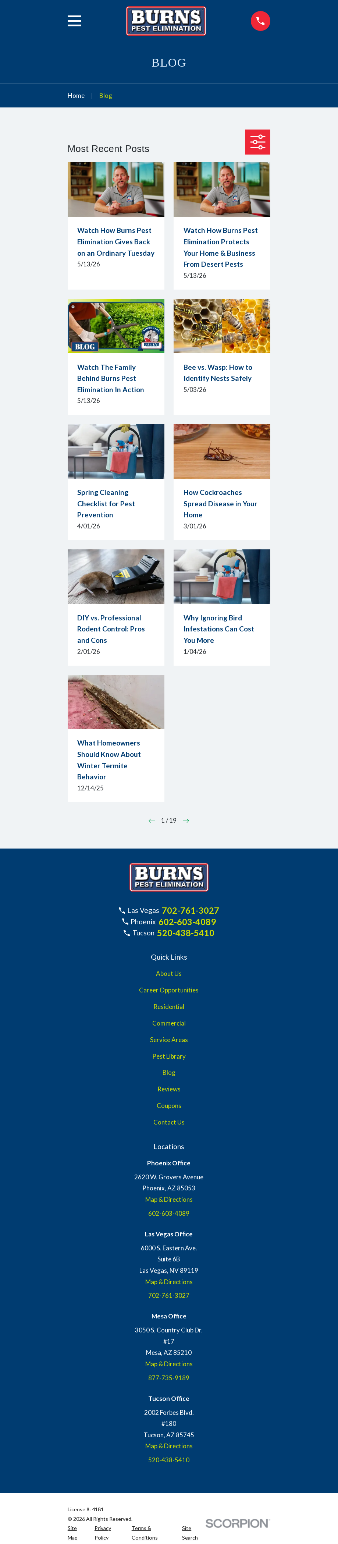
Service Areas (169, 1040)
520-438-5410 (185, 933)
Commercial (169, 1023)
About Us (169, 973)
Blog (169, 1072)
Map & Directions (169, 1199)
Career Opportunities (169, 990)
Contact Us (169, 1122)
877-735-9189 (168, 1378)
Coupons (169, 1105)
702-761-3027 (190, 910)
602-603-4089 (187, 922)
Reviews (169, 1089)
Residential (168, 1006)
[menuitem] (77, 1532)
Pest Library (169, 1056)
